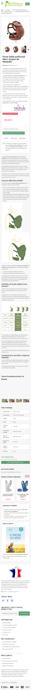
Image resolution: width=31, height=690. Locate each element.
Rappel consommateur (7, 665)
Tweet (6, 138)
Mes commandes (6, 658)
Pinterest (23, 138)
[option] (8, 490)
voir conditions (13, 511)
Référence (5, 65)
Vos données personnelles (8, 627)
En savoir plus (19, 653)
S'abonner (24, 613)
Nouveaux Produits (6, 630)
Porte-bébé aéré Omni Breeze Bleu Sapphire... (23, 496)
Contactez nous (6, 632)
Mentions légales (6, 622)
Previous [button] (26, 476)
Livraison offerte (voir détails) (9, 642)
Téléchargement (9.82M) (15, 462)
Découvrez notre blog (7, 649)
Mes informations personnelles (9, 661)
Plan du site (5, 634)
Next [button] (28, 476)
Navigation (2, 3)
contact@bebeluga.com (13, 591)
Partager (14, 138)
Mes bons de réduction (8, 663)
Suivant (28, 49)
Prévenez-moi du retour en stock (13, 133)
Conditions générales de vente (9, 625)
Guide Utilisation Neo (7, 457)
